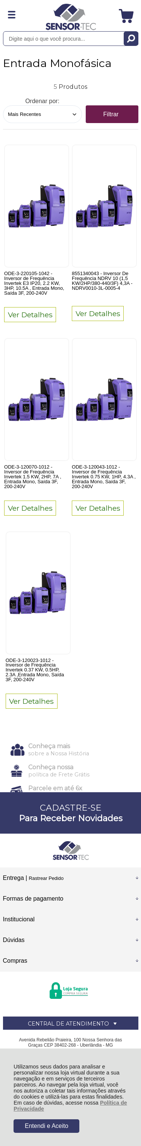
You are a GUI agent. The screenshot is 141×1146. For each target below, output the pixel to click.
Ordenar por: (42, 101)
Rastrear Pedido (46, 878)
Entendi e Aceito (46, 1126)
